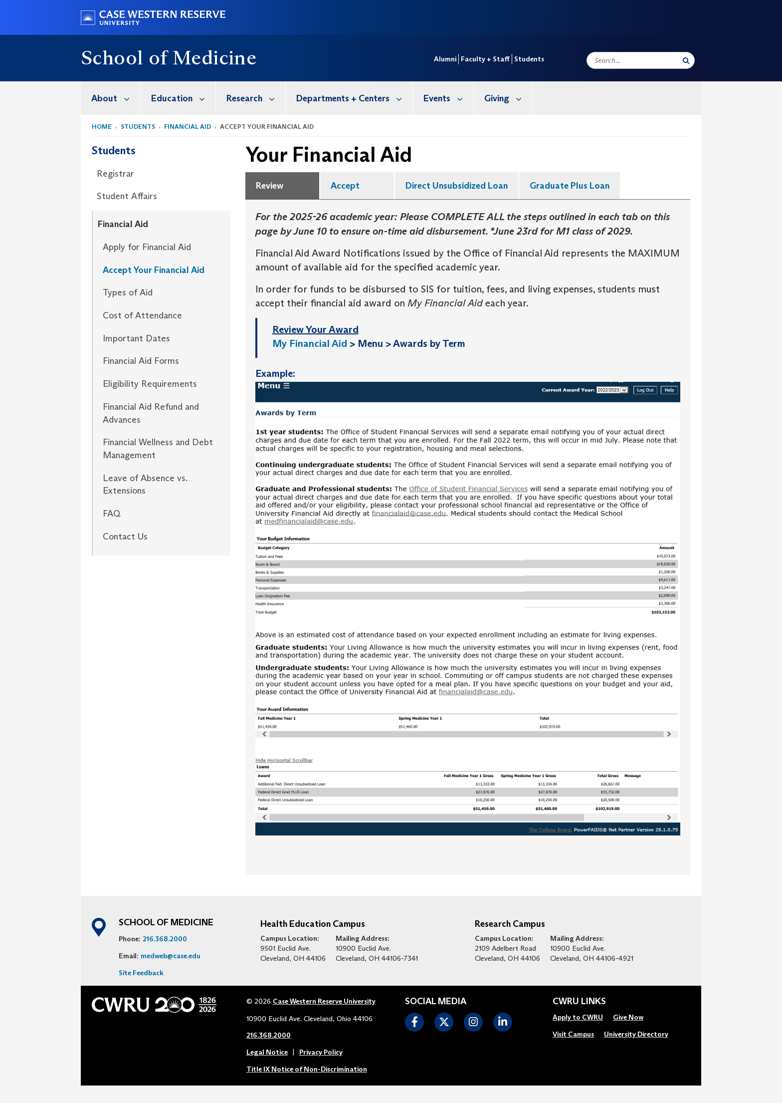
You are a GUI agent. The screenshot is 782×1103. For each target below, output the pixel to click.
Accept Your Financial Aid (153, 270)
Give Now (628, 1017)
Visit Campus (573, 1034)
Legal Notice (267, 1052)
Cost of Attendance (142, 315)
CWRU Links (579, 1002)
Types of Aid (128, 292)
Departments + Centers (354, 98)
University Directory (636, 1034)
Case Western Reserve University (324, 1001)
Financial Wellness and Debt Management (158, 449)
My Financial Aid (309, 343)
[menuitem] (111, 98)
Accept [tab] (345, 185)
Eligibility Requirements (150, 383)
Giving (508, 98)
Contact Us (125, 536)
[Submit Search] (686, 60)
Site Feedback (141, 972)
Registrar (115, 173)
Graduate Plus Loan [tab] (569, 185)
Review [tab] (269, 185)
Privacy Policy (321, 1052)
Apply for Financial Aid (147, 247)
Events (448, 98)
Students (529, 58)
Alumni (445, 58)
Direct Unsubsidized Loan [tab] (456, 185)
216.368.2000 (165, 938)
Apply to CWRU (578, 1017)
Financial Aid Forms (141, 360)
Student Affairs (127, 196)
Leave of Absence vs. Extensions (145, 485)
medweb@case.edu (170, 955)
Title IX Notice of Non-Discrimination (306, 1069)
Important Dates (136, 338)
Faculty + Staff (485, 58)
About (115, 98)
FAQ (112, 513)
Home (102, 126)
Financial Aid (187, 126)
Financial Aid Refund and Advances (151, 413)
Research (255, 98)
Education (183, 98)
